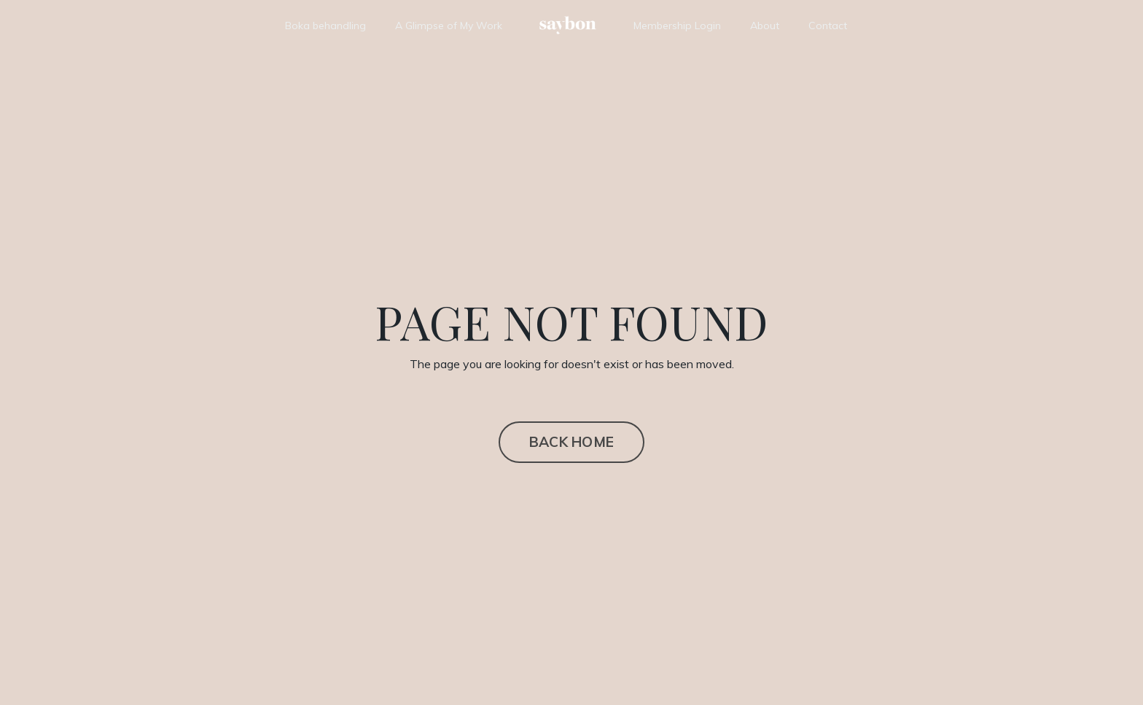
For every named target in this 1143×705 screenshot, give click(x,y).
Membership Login (677, 25)
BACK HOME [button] (571, 442)
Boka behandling (325, 25)
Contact (827, 25)
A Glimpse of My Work (448, 25)
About (764, 25)
